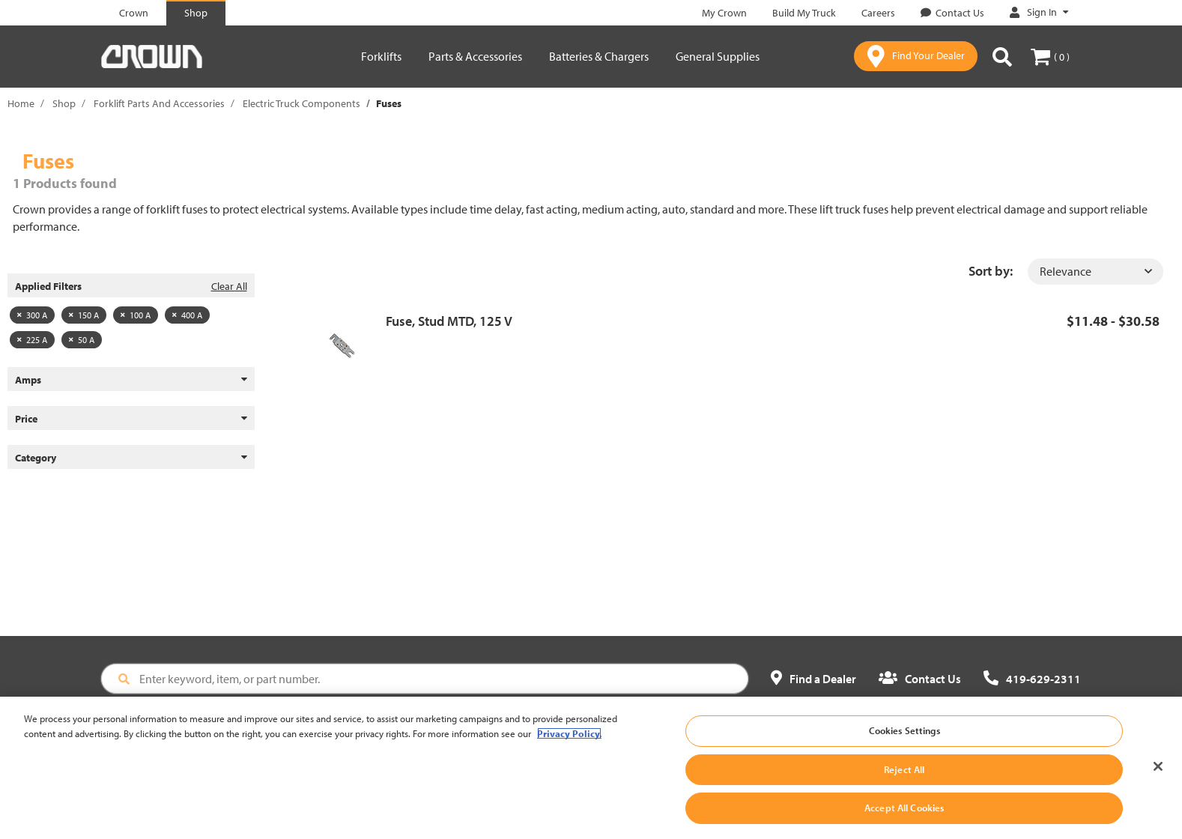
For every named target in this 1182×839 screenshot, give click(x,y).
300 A (32, 315)
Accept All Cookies (904, 817)
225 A (32, 339)
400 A (187, 315)
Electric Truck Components (301, 103)
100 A (136, 315)
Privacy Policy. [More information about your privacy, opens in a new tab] (569, 742)
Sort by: (991, 270)
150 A (84, 315)
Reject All (904, 778)
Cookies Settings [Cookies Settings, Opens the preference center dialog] (904, 739)
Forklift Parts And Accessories (159, 103)
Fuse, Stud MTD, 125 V (449, 321)
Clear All (229, 286)
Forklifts (381, 56)
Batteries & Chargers (599, 56)
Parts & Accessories (475, 56)
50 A (81, 339)
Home (20, 103)
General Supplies (718, 56)
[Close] (1158, 775)
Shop (64, 103)
